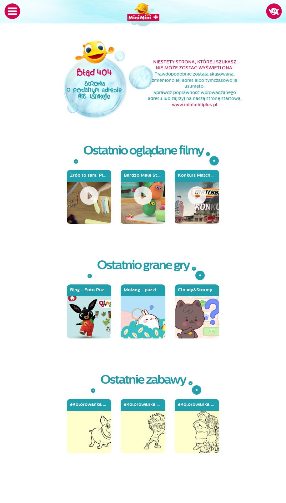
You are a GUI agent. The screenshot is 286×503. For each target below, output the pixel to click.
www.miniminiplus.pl (194, 104)
